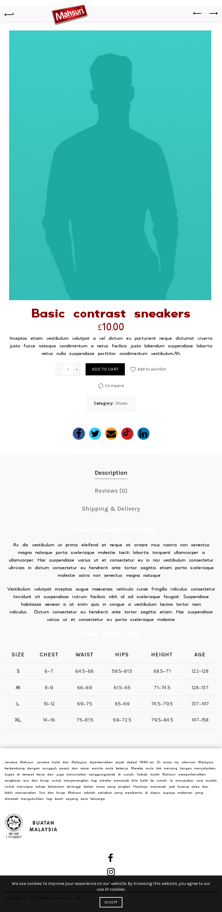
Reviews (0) (111, 490)
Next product (213, 13)
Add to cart (105, 369)
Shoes (121, 403)
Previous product (197, 13)
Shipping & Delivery (111, 508)
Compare (114, 385)
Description (111, 472)
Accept (111, 902)
